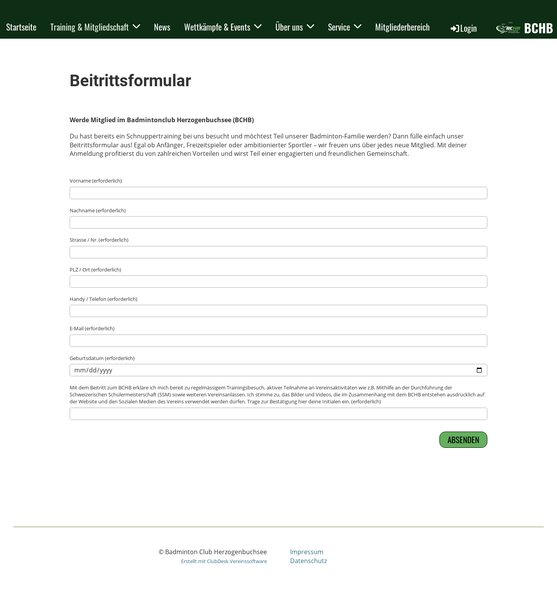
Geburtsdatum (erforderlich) (102, 358)
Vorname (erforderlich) (96, 180)
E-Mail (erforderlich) (92, 328)
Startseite (21, 26)
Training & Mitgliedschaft (95, 26)
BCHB (538, 28)
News (162, 26)
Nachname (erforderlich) (98, 210)
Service (344, 26)
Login (463, 28)
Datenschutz (308, 560)
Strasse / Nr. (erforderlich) (99, 239)
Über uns (294, 26)
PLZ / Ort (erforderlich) (95, 269)
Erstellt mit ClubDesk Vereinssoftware (224, 561)
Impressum (306, 552)
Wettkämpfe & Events (222, 26)
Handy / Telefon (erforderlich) (103, 298)
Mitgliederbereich (402, 26)
